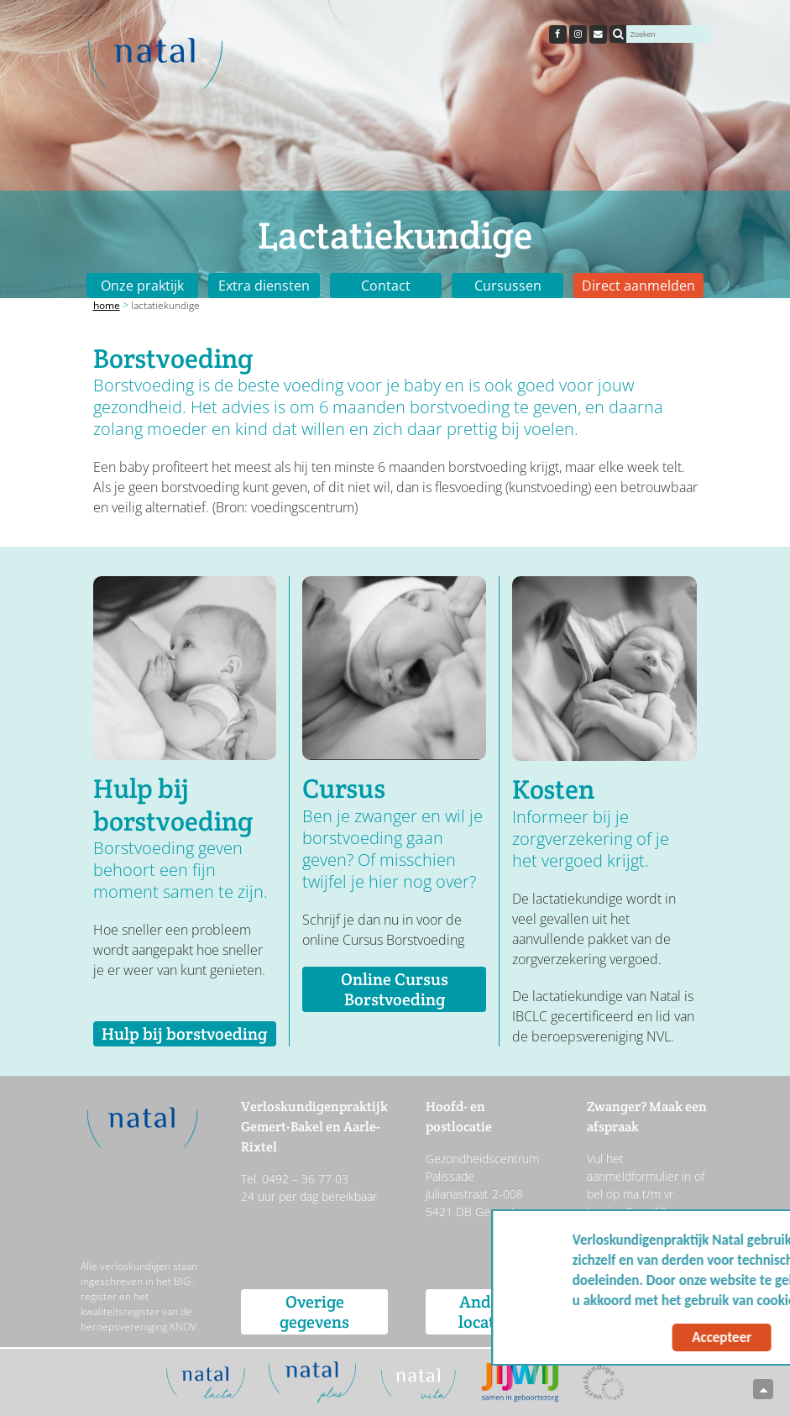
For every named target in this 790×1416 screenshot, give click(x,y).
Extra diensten (264, 285)
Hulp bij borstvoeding (184, 1034)
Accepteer (614, 1337)
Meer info (729, 1300)
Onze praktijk (142, 285)
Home (106, 305)
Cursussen (507, 285)
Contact (386, 285)
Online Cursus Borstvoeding (394, 989)
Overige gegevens (314, 1312)
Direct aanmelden (638, 285)
